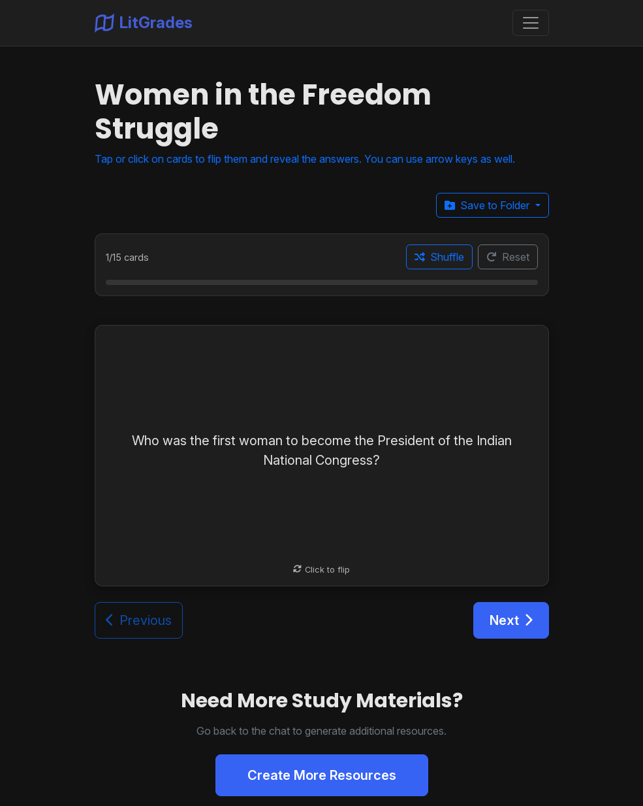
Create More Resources (321, 775)
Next (511, 620)
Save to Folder (488, 205)
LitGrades (144, 23)
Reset (507, 256)
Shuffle (439, 256)
